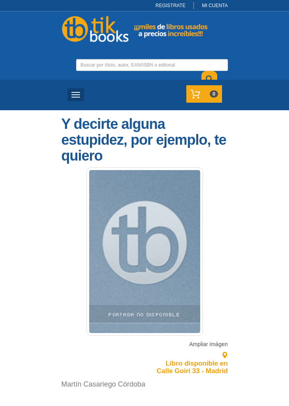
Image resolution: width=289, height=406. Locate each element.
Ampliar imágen (208, 344)
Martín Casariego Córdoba (103, 384)
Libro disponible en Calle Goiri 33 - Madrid (192, 363)
